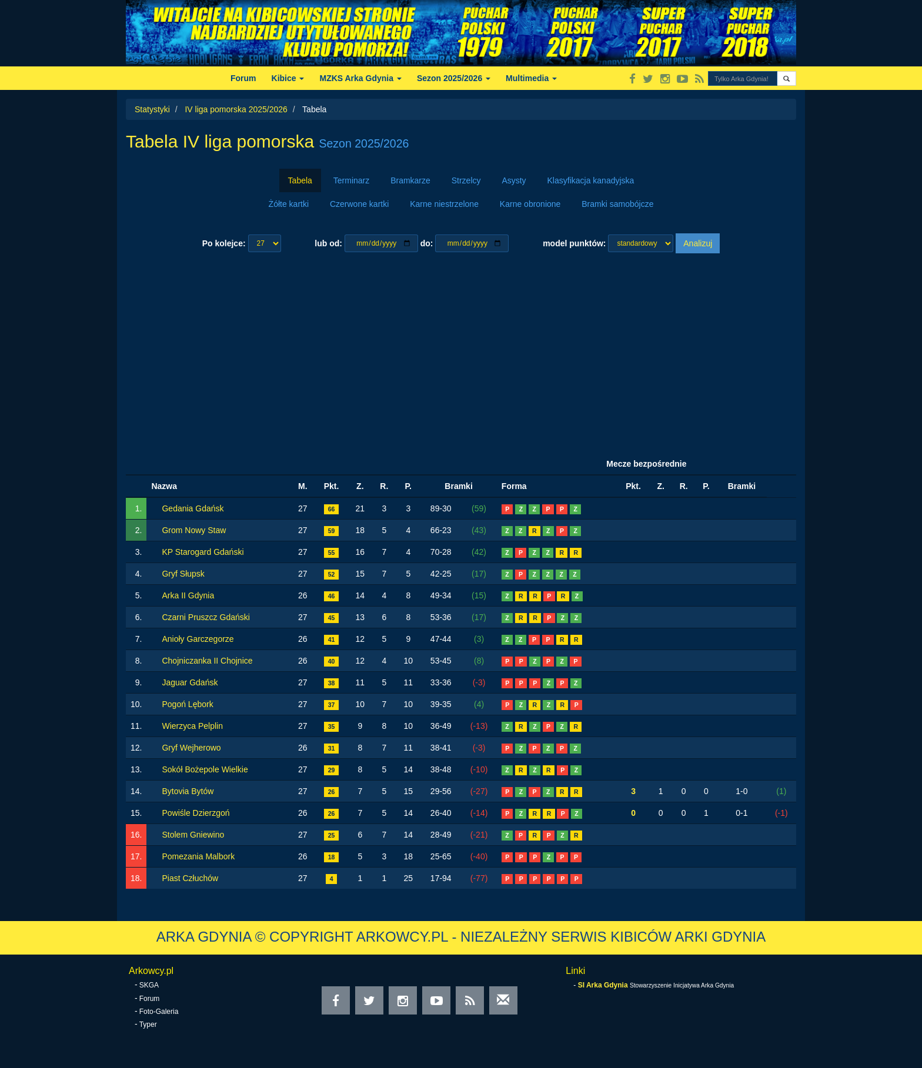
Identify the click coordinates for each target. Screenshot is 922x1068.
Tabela (300, 180)
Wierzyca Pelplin (192, 726)
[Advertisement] (461, 353)
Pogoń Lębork (187, 704)
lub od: (328, 243)
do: (426, 243)
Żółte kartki (289, 204)
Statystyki (152, 109)
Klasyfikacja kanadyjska (590, 180)
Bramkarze (410, 180)
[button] (786, 78)
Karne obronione (530, 204)
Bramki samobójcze (617, 204)
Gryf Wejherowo (191, 747)
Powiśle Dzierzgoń (195, 813)
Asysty (514, 180)
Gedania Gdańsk (192, 508)
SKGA (149, 985)
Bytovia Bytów (187, 791)
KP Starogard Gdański (202, 552)
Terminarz (351, 180)
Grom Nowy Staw (194, 530)
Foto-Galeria (159, 1011)
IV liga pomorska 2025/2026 (236, 109)
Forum (243, 78)
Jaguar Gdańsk (190, 682)
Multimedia (531, 78)
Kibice (288, 78)
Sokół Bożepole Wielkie (205, 769)
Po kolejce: (224, 243)
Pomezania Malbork (198, 856)
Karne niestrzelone (444, 204)
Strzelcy (466, 180)
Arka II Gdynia (188, 595)
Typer (148, 1024)
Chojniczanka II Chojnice (207, 660)
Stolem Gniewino (193, 834)
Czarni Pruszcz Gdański (205, 617)
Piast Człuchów (190, 878)
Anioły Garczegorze (197, 639)
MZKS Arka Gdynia (360, 78)
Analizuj (697, 243)
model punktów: (574, 243)
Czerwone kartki (359, 204)
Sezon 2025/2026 (453, 78)
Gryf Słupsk (183, 573)
